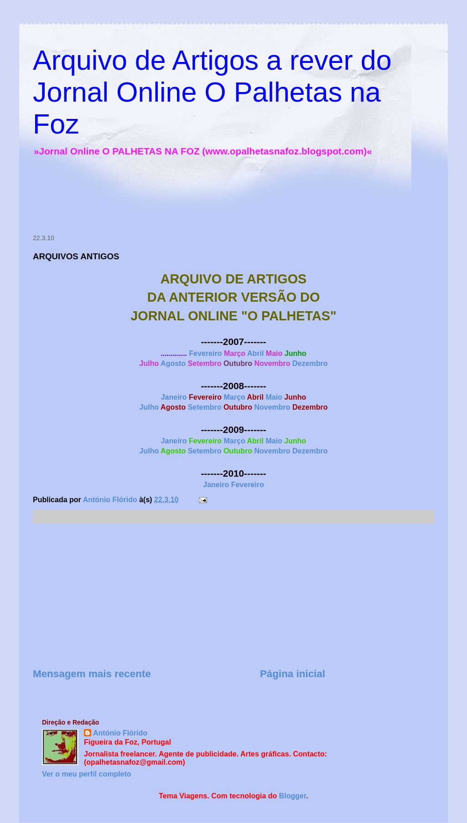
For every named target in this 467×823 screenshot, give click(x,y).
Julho (149, 407)
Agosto (173, 363)
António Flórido (120, 733)
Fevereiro (205, 353)
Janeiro (174, 397)
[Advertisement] (194, 197)
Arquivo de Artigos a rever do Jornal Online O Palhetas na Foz (212, 92)
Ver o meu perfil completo (86, 774)
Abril (255, 353)
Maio (273, 397)
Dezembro (309, 363)
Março (234, 397)
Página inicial (292, 673)
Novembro (272, 407)
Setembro (205, 407)
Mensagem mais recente (92, 673)
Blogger (292, 796)
